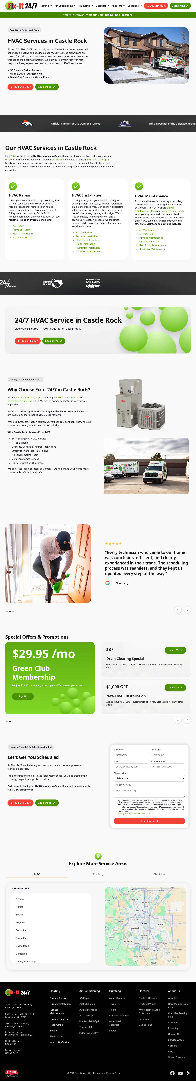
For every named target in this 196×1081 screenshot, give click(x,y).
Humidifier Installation (88, 247)
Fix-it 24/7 (11, 156)
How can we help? (122, 784)
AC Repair (18, 225)
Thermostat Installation (88, 251)
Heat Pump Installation (88, 240)
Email (116, 761)
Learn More (22, 691)
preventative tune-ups (20, 401)
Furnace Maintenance (151, 237)
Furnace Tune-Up (149, 241)
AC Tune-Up (146, 233)
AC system (58, 159)
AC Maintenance (148, 230)
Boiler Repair (20, 237)
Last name (156, 749)
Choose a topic (121, 773)
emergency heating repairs (29, 397)
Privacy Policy (124, 813)
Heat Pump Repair (23, 233)
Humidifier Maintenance (152, 249)
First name (119, 749)
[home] (21, 5)
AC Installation (84, 232)
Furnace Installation (87, 236)
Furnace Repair (21, 229)
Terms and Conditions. (141, 813)
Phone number (158, 761)
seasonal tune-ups (171, 211)
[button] (46, 6)
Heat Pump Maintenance (152, 245)
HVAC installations (68, 397)
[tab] (36, 874)
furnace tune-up (97, 159)
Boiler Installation (85, 243)
